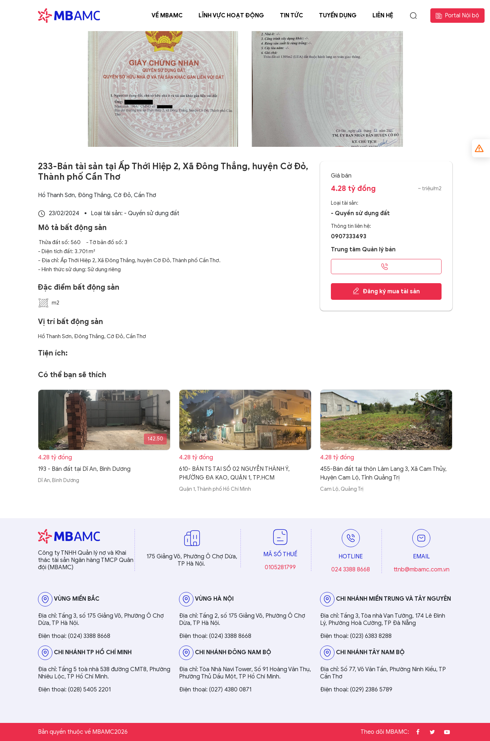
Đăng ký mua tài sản (386, 291)
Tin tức (291, 15)
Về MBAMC (167, 15)
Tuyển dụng (338, 15)
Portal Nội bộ (457, 15)
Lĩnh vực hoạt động (231, 15)
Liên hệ (382, 15)
